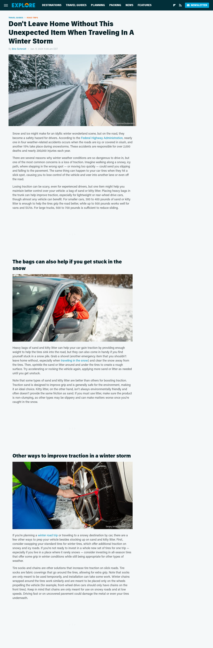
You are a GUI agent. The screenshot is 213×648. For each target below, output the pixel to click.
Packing (115, 5)
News (129, 5)
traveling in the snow (74, 360)
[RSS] (180, 5)
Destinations (51, 5)
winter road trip (48, 535)
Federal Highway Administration (102, 138)
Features (144, 5)
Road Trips (32, 17)
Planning (98, 5)
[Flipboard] (174, 5)
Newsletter (197, 5)
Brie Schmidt (19, 48)
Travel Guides (76, 5)
